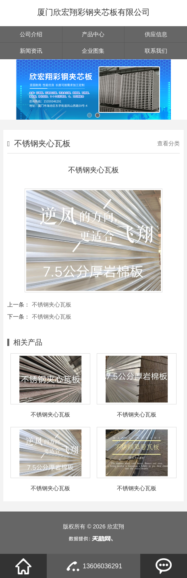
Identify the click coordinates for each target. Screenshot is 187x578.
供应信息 (156, 34)
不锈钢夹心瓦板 (51, 304)
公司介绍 (31, 34)
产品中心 (93, 34)
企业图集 (93, 51)
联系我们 (156, 51)
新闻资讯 (31, 51)
